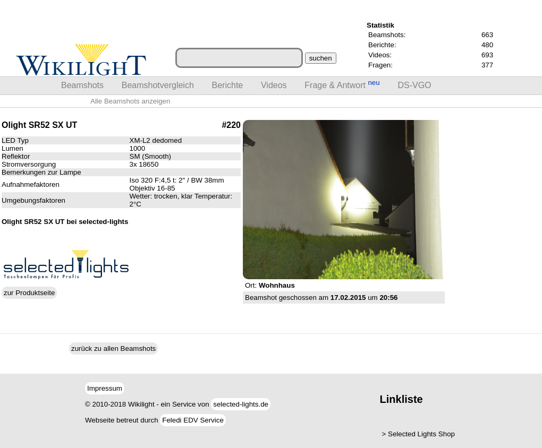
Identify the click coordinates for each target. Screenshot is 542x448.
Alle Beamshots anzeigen (130, 101)
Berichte (227, 85)
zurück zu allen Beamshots (113, 348)
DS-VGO (414, 85)
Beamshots (82, 85)
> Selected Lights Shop (418, 434)
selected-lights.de (240, 404)
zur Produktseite (29, 293)
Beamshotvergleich (158, 85)
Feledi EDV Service (193, 420)
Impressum (104, 388)
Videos (274, 85)
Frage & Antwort (341, 84)
